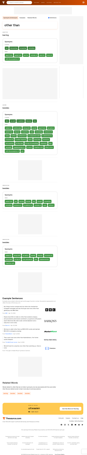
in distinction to (47, 135)
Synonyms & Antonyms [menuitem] (10, 17)
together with (38, 147)
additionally (17, 128)
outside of (34, 55)
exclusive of (48, 132)
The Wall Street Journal (11, 342)
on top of (17, 259)
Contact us (75, 418)
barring (21, 201)
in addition (20, 121)
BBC (6, 313)
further (13, 135)
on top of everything (31, 143)
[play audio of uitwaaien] (29, 412)
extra (7, 135)
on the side (19, 143)
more (30, 139)
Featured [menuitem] (36, 2)
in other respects (21, 139)
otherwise (43, 143)
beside (28, 201)
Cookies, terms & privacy (76, 421)
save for (42, 55)
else (32, 132)
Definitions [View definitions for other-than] (53, 17)
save (44, 205)
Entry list (61, 418)
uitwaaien (34, 408)
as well (13, 121)
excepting (23, 48)
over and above (27, 259)
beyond (17, 132)
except (40, 201)
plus (50, 143)
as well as (51, 128)
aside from (18, 55)
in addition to (28, 205)
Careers (68, 418)
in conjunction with (34, 135)
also (7, 121)
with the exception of (12, 59)
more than (37, 139)
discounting (13, 48)
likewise (28, 121)
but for (26, 55)
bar (7, 48)
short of (49, 55)
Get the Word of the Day (70, 409)
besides (12, 393)
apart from (9, 55)
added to (8, 128)
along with (27, 128)
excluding (31, 48)
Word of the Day (33, 405)
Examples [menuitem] (22, 17)
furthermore (22, 135)
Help (82, 418)
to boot (29, 147)
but (34, 201)
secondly (8, 147)
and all (34, 128)
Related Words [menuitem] (32, 17)
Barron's (7, 325)
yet (22, 151)
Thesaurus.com (4, 2)
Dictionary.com (83, 3)
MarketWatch (8, 334)
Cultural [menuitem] (49, 2)
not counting (9, 143)
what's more (49, 147)
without (51, 205)
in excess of (9, 139)
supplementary (44, 259)
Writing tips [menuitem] (57, 2)
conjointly (25, 132)
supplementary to (19, 147)
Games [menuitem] (43, 2)
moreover (46, 139)
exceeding (39, 132)
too (35, 121)
